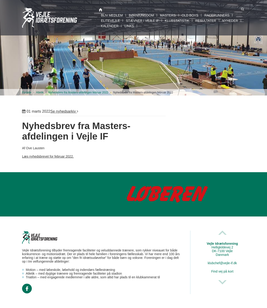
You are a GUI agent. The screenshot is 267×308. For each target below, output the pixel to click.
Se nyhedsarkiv (64, 111)
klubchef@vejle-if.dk (222, 263)
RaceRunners (216, 15)
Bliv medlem (112, 15)
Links (129, 26)
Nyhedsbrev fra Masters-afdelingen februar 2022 (78, 92)
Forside (26, 92)
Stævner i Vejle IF (142, 20)
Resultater (205, 20)
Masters (168, 15)
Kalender (109, 26)
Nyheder (230, 20)
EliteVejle (110, 20)
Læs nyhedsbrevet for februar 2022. (48, 156)
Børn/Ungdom (141, 15)
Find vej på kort (222, 271)
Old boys (190, 15)
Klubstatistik (177, 20)
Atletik (40, 92)
